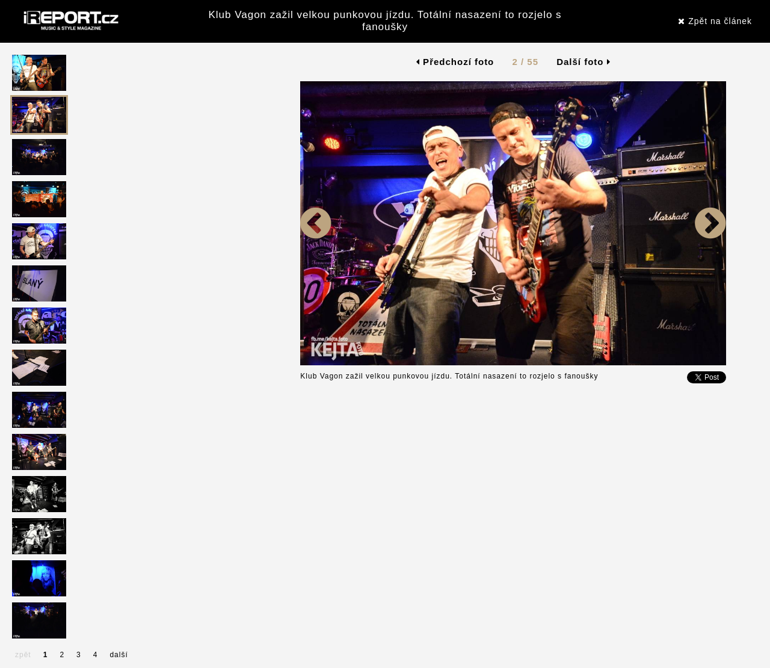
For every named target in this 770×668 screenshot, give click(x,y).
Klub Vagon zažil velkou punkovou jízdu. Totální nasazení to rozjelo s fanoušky (384, 20)
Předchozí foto (455, 62)
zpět (23, 655)
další (118, 655)
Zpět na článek (715, 21)
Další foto (583, 62)
